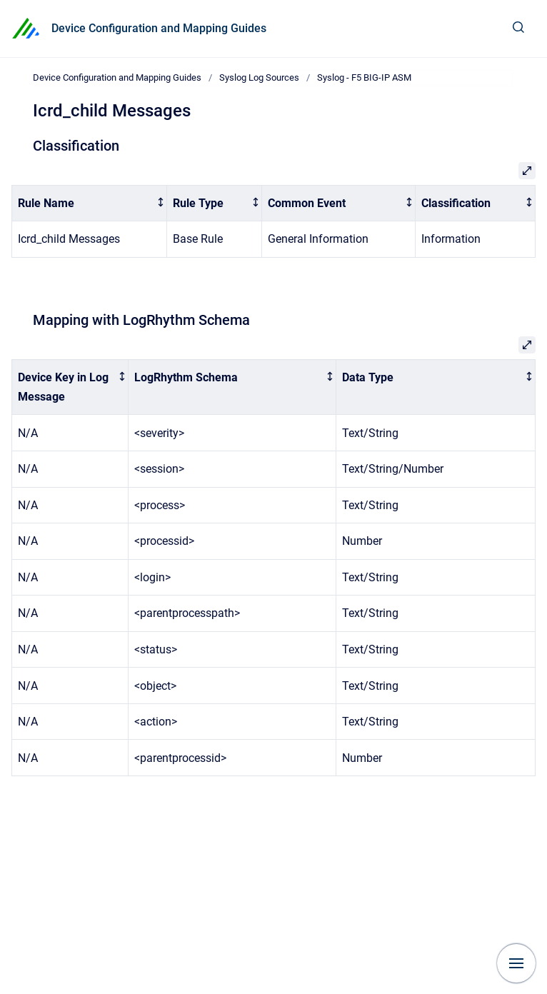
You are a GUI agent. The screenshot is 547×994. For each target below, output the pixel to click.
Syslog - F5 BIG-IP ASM (364, 77)
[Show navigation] (516, 963)
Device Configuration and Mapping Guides (158, 28)
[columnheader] (89, 203)
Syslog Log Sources (259, 77)
